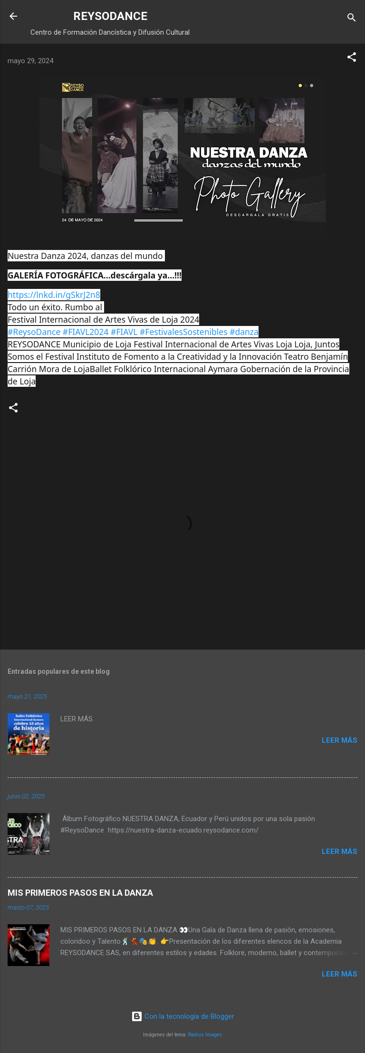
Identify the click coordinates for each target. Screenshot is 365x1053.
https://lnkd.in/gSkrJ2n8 (54, 294)
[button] (351, 58)
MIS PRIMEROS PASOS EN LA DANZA (80, 893)
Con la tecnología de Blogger (182, 1016)
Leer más (339, 740)
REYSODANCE (110, 16)
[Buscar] (351, 19)
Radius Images (205, 1035)
